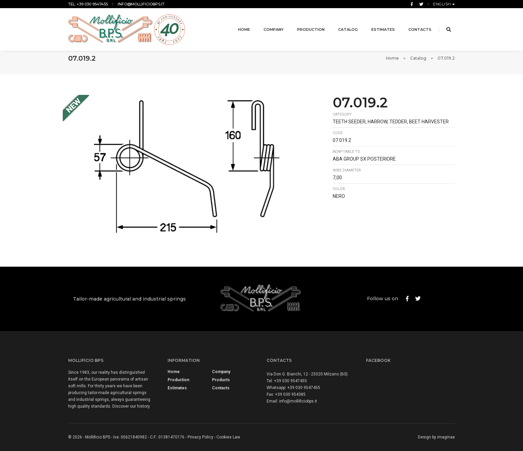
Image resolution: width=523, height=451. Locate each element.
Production (306, 25)
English (442, 4)
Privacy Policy (200, 437)
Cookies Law (228, 437)
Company (269, 25)
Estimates (378, 25)
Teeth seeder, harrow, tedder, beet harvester (391, 121)
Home (240, 25)
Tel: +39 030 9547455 (88, 4)
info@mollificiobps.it (141, 4)
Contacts (415, 25)
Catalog (343, 25)
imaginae (446, 437)
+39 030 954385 (290, 394)
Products (221, 379)
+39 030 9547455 (290, 380)
